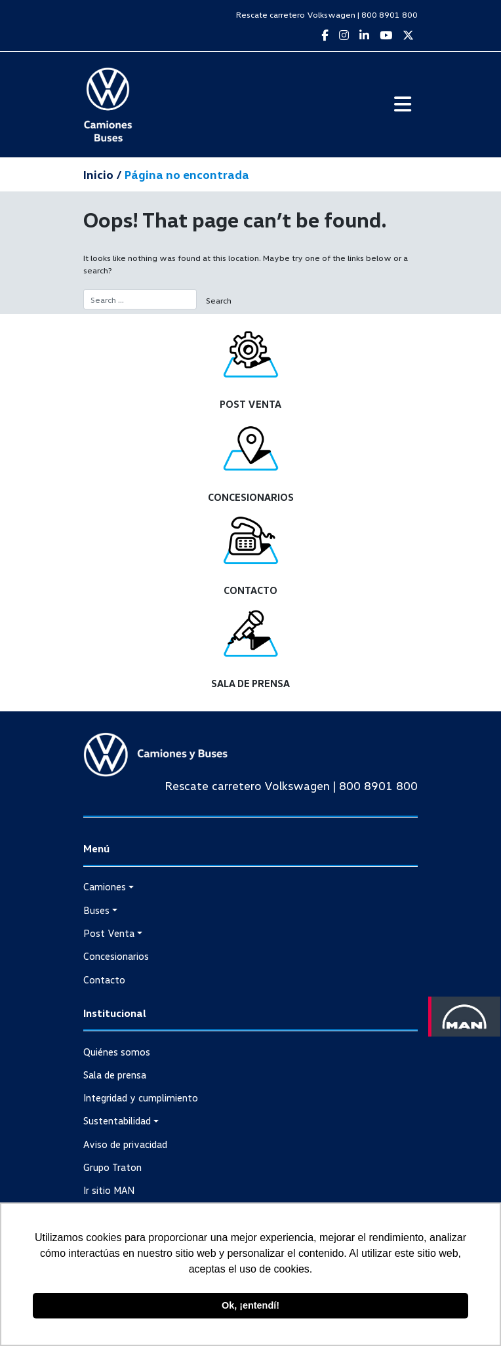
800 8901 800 (389, 14)
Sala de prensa (114, 1074)
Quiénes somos (116, 1052)
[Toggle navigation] (403, 104)
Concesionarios (116, 956)
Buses (96, 910)
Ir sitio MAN (108, 1190)
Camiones (104, 886)
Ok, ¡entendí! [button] (250, 1305)
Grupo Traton (112, 1167)
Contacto (104, 979)
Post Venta (108, 933)
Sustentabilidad (117, 1120)
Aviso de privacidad (125, 1144)
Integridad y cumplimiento (140, 1097)
